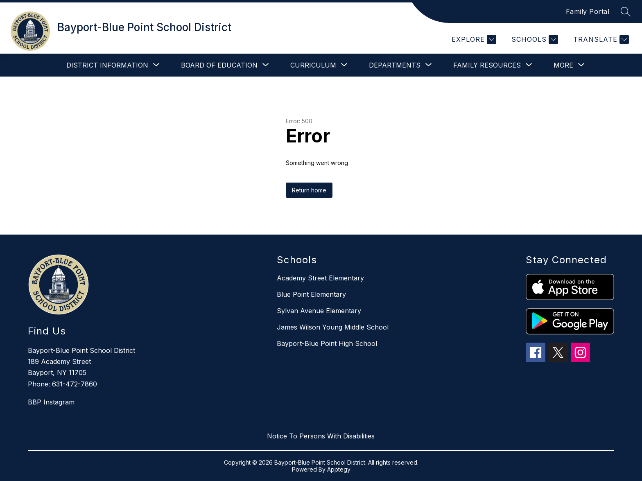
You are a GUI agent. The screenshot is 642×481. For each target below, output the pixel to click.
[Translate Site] (600, 39)
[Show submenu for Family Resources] (487, 65)
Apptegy (338, 469)
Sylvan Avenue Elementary (319, 311)
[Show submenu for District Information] (107, 65)
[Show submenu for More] (563, 65)
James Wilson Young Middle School (333, 327)
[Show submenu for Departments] (394, 65)
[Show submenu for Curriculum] (313, 65)
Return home (309, 190)
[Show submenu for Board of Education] (219, 65)
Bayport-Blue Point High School (327, 343)
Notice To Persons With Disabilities (321, 436)
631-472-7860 (74, 384)
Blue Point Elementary (311, 294)
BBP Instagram (51, 402)
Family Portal (588, 11)
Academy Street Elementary (320, 278)
